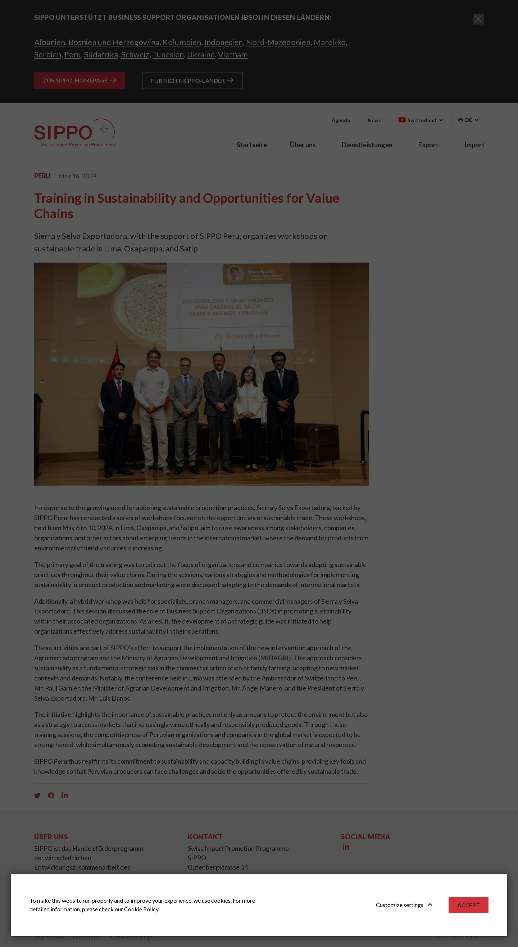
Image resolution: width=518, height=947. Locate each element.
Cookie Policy (141, 909)
